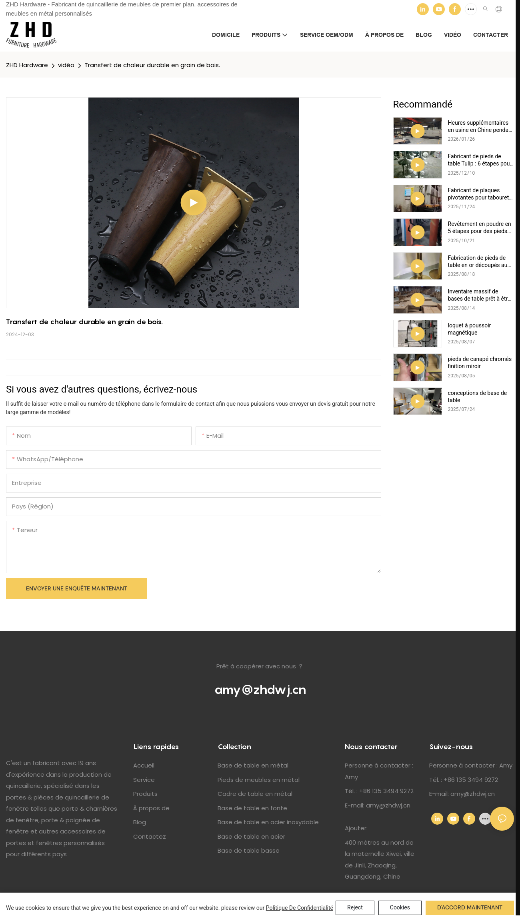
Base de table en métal (253, 765)
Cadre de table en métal (255, 793)
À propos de (151, 808)
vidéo (66, 65)
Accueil (143, 765)
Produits (145, 793)
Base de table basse (249, 850)
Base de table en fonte (252, 808)
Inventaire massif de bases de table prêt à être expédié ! (479, 295)
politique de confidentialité (299, 908)
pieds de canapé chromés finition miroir (480, 362)
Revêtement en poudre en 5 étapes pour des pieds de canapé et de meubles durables (479, 228)
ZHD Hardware (27, 65)
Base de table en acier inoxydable (268, 822)
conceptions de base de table (477, 396)
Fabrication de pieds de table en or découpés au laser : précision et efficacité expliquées (478, 262)
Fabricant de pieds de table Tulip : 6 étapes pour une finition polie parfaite (480, 160)
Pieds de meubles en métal (259, 779)
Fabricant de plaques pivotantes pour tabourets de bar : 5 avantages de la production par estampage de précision (481, 194)
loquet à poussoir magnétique (469, 329)
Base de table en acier (251, 836)
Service (144, 779)
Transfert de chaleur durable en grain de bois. (152, 65)
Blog (139, 822)
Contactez (149, 836)
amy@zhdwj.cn (260, 689)
